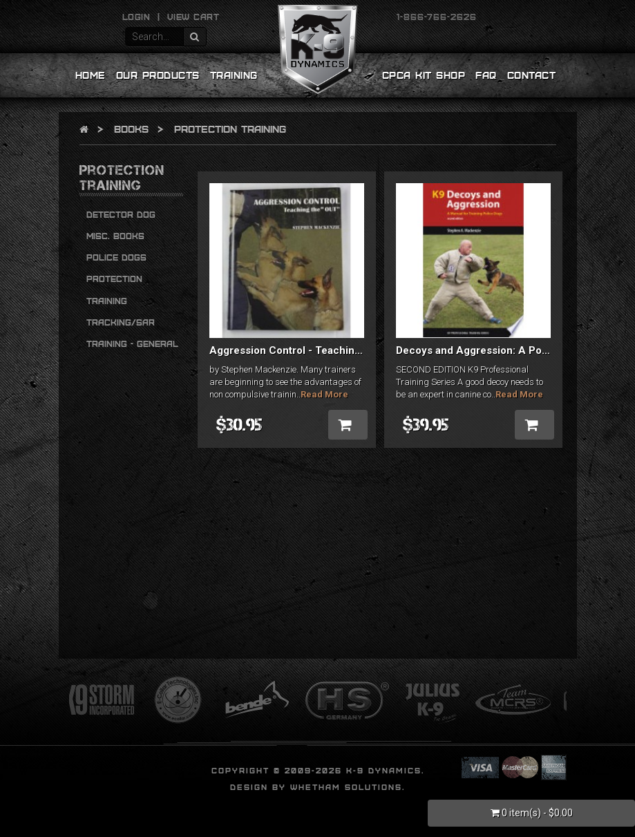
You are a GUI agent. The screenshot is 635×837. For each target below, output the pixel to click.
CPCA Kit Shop (424, 74)
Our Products (158, 74)
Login (136, 16)
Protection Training (230, 128)
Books (131, 128)
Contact (531, 74)
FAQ (486, 74)
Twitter (518, 16)
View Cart (193, 16)
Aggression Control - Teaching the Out (304, 350)
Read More (324, 394)
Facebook (493, 16)
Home (90, 74)
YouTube (543, 16)
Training (234, 74)
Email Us (87, 16)
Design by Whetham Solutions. (317, 786)
